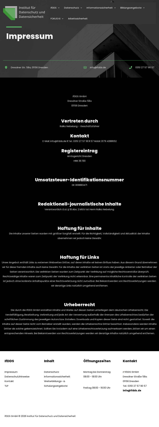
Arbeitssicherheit (78, 18)
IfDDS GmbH (131, 371)
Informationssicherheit (57, 376)
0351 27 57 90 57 (137, 385)
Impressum (11, 371)
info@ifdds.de (58, 141)
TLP (6, 385)
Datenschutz (51, 371)
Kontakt (9, 381)
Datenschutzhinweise (17, 376)
